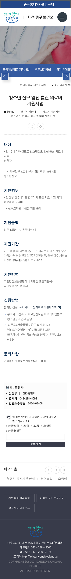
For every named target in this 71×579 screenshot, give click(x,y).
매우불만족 (13, 431)
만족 (25, 426)
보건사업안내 (28, 111)
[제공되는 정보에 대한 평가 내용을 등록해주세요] (35, 437)
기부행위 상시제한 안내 (19, 479)
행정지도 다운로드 (19, 507)
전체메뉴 (62, 17)
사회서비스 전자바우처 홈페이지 (40, 307)
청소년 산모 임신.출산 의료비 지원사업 (32, 116)
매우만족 (12, 426)
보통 (35, 426)
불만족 (46, 426)
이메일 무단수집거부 (52, 497)
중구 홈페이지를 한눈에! (39, 4)
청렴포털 (46, 479)
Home (10, 111)
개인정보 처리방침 (19, 497)
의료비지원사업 (52, 111)
